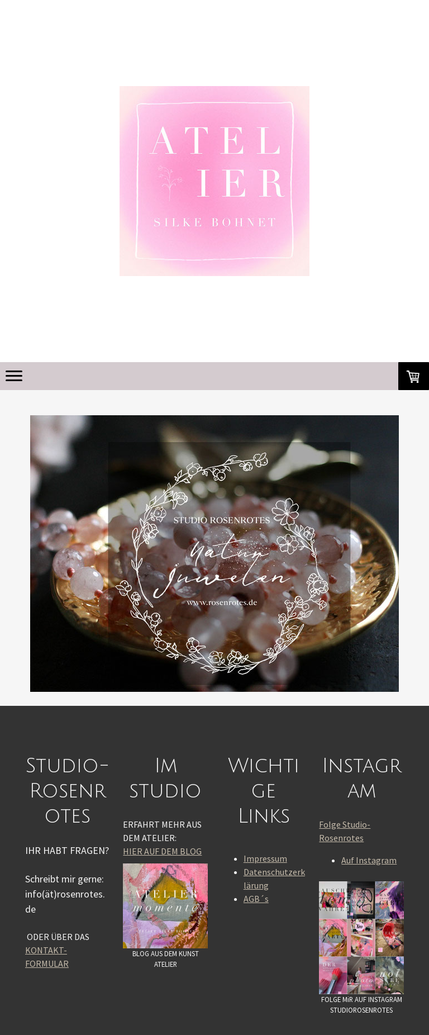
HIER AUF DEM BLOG (162, 851)
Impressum (265, 858)
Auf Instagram (369, 860)
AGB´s (256, 898)
